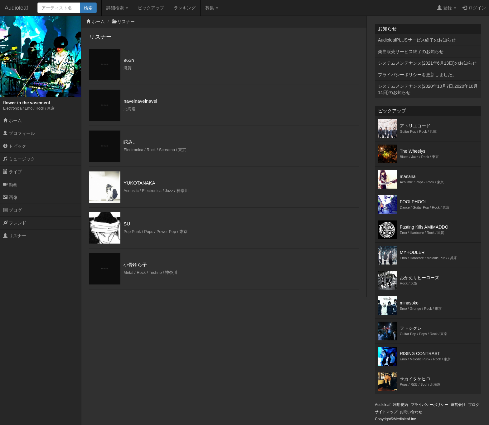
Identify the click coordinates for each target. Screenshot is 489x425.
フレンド (14, 222)
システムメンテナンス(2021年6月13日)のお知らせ (427, 63)
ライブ (12, 171)
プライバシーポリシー (429, 405)
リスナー (14, 235)
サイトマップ (386, 412)
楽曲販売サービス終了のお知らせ (410, 51)
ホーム (12, 120)
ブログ (12, 210)
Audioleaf (16, 8)
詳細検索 (117, 7)
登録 (446, 7)
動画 (10, 184)
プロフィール (19, 133)
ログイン (474, 7)
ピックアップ (151, 7)
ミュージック (19, 158)
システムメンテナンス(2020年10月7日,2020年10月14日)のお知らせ (428, 89)
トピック (14, 146)
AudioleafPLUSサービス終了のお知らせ (417, 39)
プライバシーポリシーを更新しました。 (417, 74)
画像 (10, 197)
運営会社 (458, 405)
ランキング (185, 7)
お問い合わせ (411, 412)
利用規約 (400, 405)
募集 (211, 7)
